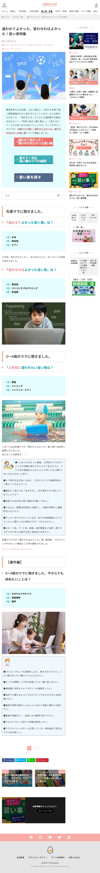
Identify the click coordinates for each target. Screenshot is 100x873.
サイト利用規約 (58, 857)
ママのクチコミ (15, 49)
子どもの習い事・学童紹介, (25, 45)
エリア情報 (86, 11)
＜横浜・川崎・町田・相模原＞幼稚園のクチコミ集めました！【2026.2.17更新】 (83, 94)
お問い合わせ (74, 857)
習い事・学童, (9, 45)
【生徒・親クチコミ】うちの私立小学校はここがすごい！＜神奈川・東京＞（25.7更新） (83, 130)
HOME (7, 17)
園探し (13, 11)
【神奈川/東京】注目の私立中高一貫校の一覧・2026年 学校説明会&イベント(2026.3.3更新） (83, 59)
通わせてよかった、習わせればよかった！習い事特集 (47, 17)
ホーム (5, 11)
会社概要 (20, 857)
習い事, (7, 49)
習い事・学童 (47, 11)
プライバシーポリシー (37, 857)
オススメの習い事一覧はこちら (17, 549)
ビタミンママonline (50, 863)
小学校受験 (34, 11)
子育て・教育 (61, 11)
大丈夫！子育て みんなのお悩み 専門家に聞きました (83, 164)
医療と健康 (74, 11)
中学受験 (22, 11)
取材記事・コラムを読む (44, 45)
